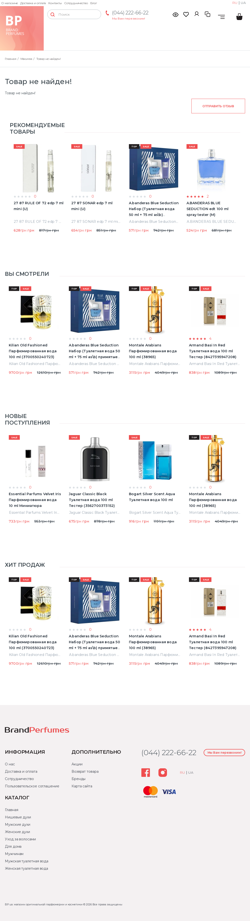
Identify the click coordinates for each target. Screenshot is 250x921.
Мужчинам (14, 854)
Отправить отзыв (218, 106)
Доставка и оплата (33, 3)
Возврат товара (85, 771)
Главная (10, 59)
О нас (10, 764)
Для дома (13, 846)
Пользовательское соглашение (32, 786)
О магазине (9, 3)
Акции (77, 764)
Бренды (79, 779)
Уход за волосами (20, 839)
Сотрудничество (76, 3)
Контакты (55, 3)
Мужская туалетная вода (26, 861)
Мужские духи (17, 824)
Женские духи (17, 832)
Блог (93, 3)
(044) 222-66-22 (130, 13)
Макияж (26, 59)
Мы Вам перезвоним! (128, 18)
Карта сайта (82, 786)
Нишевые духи (18, 817)
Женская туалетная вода (26, 868)
